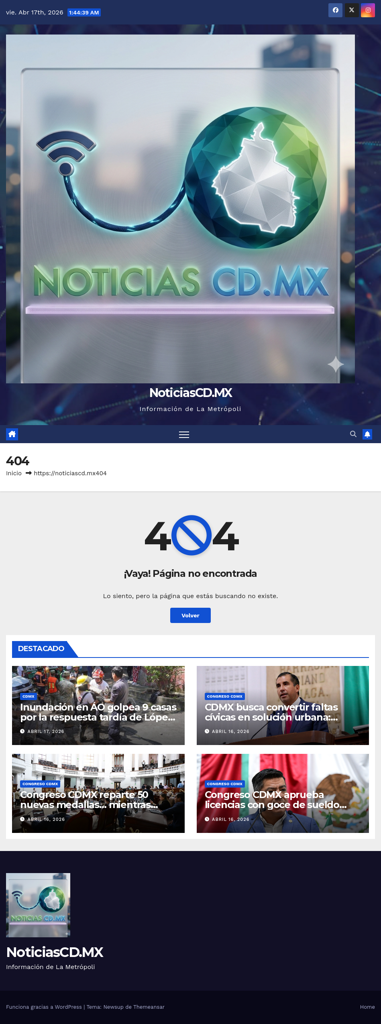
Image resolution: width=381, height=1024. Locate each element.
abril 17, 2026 (46, 731)
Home (367, 1007)
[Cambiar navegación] (184, 434)
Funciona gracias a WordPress (45, 1007)
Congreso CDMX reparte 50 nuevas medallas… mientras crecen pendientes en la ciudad (94, 804)
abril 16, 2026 (230, 731)
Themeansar (149, 1007)
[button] (353, 434)
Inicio (14, 473)
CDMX (28, 696)
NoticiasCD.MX (190, 392)
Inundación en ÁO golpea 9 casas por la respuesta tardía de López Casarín (98, 717)
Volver (190, 615)
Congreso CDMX (224, 696)
